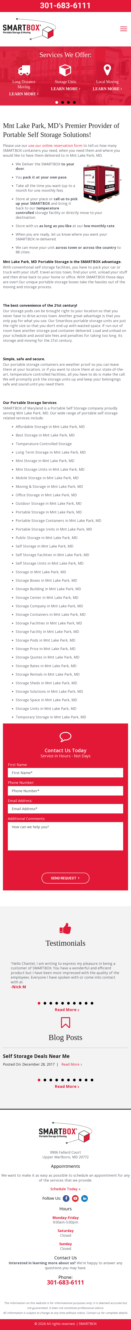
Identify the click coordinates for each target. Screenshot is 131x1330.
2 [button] (63, 102)
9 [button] (86, 1003)
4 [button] (74, 102)
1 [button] (57, 102)
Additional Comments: (26, 818)
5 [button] (63, 1003)
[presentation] (37, 862)
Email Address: (20, 800)
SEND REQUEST (63, 878)
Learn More (22, 94)
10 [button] (92, 1003)
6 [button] (68, 1003)
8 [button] (80, 1003)
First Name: (17, 764)
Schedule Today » (65, 1188)
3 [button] (68, 102)
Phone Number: (21, 782)
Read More (65, 1009)
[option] (24, 79)
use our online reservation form (55, 145)
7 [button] (74, 1003)
